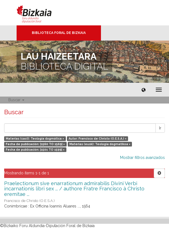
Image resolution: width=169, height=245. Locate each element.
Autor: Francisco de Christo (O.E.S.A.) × (97, 138)
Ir (160, 128)
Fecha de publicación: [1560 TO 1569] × (35, 144)
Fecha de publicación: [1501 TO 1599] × (35, 149)
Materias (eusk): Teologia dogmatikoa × (99, 144)
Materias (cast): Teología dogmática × (35, 138)
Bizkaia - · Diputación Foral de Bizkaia (40, 12)
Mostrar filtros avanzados (142, 157)
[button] (144, 89)
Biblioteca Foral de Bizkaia (59, 33)
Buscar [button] (16, 100)
